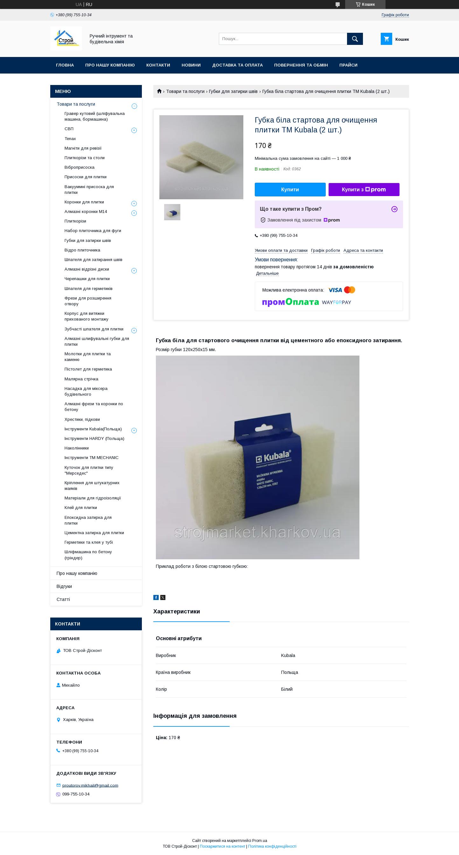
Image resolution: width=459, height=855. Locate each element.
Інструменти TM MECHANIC (92, 457)
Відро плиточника (82, 250)
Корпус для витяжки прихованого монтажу (86, 316)
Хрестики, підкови (82, 419)
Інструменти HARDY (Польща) (94, 438)
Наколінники (77, 448)
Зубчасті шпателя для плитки (94, 329)
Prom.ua (259, 840)
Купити (290, 189)
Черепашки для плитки (87, 278)
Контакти (158, 65)
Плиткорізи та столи (85, 157)
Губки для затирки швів (233, 91)
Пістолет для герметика (88, 369)
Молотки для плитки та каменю (88, 356)
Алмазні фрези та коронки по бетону (94, 406)
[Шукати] (355, 39)
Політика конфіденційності (272, 846)
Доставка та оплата (237, 65)
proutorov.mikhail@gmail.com (90, 785)
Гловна (65, 65)
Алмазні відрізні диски (87, 269)
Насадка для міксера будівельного (86, 391)
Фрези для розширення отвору (88, 301)
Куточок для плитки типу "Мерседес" (89, 470)
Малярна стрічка (81, 379)
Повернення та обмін (301, 65)
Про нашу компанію (110, 65)
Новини (191, 65)
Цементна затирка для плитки (94, 532)
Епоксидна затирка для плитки (88, 520)
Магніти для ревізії (83, 148)
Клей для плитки (81, 507)
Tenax (70, 138)
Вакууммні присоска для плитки (89, 189)
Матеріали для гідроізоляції (93, 498)
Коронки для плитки (84, 202)
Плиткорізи (75, 221)
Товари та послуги (185, 91)
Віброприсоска (79, 167)
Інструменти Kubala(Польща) (93, 429)
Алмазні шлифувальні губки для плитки (97, 341)
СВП (69, 128)
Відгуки (64, 586)
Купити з (364, 190)
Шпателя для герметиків (89, 288)
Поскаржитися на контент (222, 846)
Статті (63, 599)
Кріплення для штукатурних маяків (92, 485)
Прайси (348, 65)
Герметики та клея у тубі (89, 542)
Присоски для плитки (86, 176)
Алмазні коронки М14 (86, 211)
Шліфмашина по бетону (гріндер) (88, 554)
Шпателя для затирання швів (93, 259)
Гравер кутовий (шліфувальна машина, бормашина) (95, 116)
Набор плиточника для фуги (93, 230)
